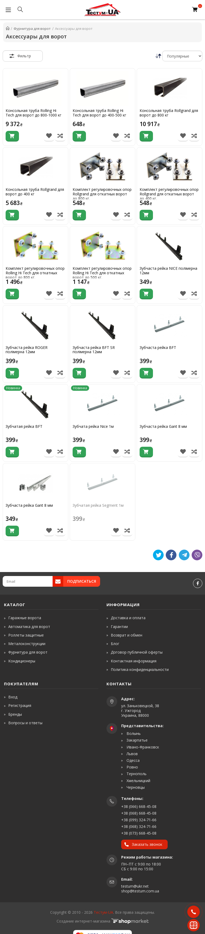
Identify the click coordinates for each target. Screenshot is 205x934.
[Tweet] (158, 555)
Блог (115, 643)
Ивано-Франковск (142, 747)
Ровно (131, 767)
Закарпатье (136, 740)
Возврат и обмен (126, 635)
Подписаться (81, 581)
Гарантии (119, 626)
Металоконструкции (26, 643)
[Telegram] (184, 555)
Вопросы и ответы (25, 722)
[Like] (171, 555)
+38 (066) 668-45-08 (138, 806)
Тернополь (136, 774)
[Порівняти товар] (60, 136)
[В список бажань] (49, 136)
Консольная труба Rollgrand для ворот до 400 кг (35, 191)
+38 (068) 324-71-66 (138, 826)
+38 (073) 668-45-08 (138, 833)
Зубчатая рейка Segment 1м (98, 505)
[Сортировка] (182, 56)
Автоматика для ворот (29, 626)
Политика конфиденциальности (140, 669)
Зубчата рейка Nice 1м (93, 426)
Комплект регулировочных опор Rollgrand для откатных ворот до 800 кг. (102, 194)
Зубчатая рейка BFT (24, 426)
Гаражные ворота (24, 617)
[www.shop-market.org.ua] (130, 921)
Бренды (15, 714)
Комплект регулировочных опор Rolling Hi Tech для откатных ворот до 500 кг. (102, 273)
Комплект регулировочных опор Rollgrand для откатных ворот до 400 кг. (169, 194)
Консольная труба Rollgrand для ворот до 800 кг (169, 113)
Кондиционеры (21, 660)
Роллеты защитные (26, 635)
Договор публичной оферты (137, 652)
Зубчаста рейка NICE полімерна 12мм (168, 270)
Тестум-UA (103, 912)
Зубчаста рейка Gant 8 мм (163, 426)
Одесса (132, 760)
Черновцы (135, 787)
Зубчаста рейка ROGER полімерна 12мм (27, 350)
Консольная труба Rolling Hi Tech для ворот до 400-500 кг (99, 113)
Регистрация (19, 705)
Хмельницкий (137, 781)
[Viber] (197, 555)
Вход (12, 696)
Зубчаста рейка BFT (158, 347)
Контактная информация (133, 660)
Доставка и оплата (128, 617)
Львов (131, 754)
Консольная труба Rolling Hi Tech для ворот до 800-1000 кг (33, 113)
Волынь (133, 733)
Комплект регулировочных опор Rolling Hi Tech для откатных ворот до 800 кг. (35, 273)
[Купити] (12, 136)
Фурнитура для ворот (28, 652)
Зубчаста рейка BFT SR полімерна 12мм (94, 350)
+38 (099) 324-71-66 (138, 819)
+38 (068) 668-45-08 (138, 813)
